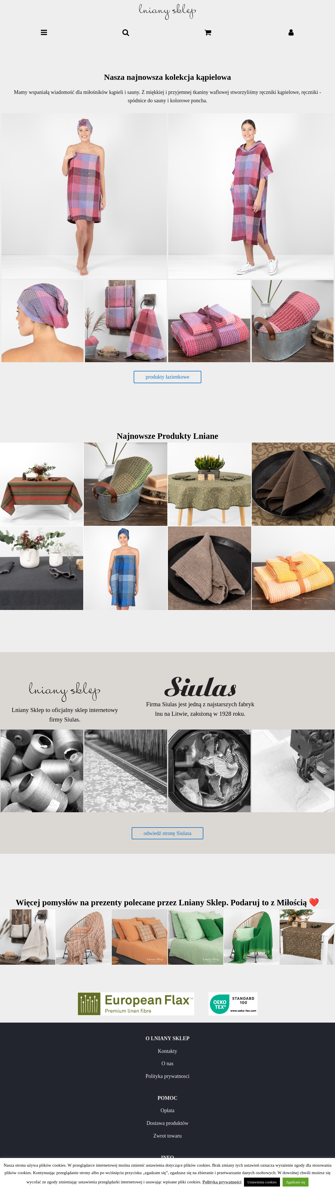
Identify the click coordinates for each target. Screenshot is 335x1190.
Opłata (251, 1051)
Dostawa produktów (251, 1063)
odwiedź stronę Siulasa (168, 833)
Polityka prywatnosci (84, 1076)
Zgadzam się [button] (295, 1182)
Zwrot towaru (251, 1076)
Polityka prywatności (221, 1182)
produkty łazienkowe (167, 377)
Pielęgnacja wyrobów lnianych (84, 1142)
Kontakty (83, 1051)
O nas (84, 1063)
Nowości (84, 1129)
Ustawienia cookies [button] (262, 1182)
